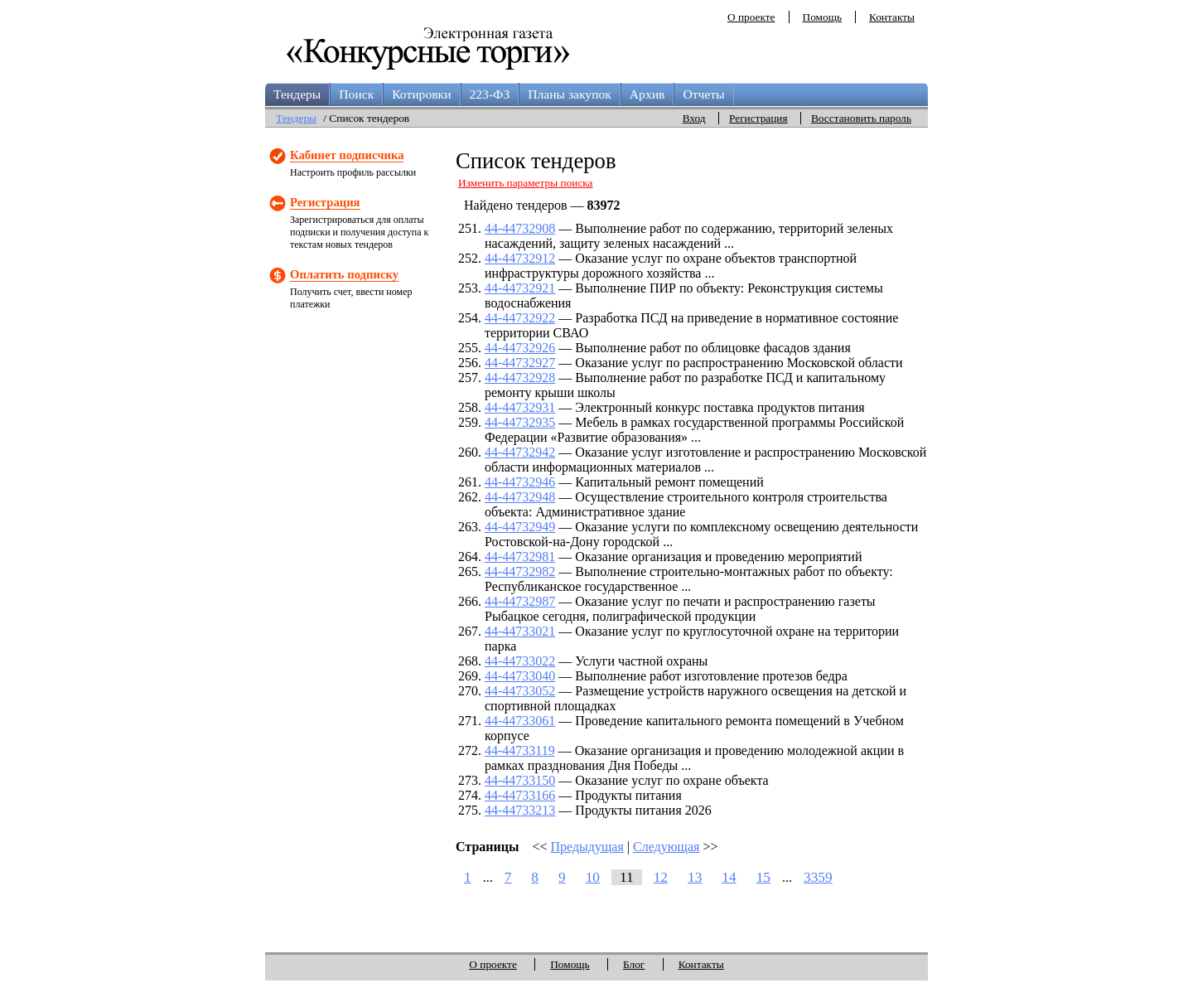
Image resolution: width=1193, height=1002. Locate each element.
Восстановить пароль (861, 118)
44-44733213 (520, 810)
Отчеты (703, 94)
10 (593, 877)
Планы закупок (569, 94)
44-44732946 (520, 482)
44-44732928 (520, 377)
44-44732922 (520, 318)
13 (695, 877)
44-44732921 (520, 288)
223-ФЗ (490, 94)
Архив (647, 94)
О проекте (751, 17)
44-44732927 (520, 363)
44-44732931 (520, 407)
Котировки (421, 94)
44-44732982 (520, 571)
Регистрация (758, 118)
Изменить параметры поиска (525, 183)
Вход (694, 118)
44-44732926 (520, 348)
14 (729, 877)
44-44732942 (520, 452)
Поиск (356, 94)
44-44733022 (520, 661)
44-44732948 (520, 497)
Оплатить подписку (344, 274)
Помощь (822, 17)
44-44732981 (520, 556)
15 (763, 877)
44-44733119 (520, 750)
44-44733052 (520, 691)
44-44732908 (520, 228)
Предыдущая (587, 847)
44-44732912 (520, 258)
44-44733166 (520, 795)
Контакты (892, 17)
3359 (818, 877)
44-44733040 (520, 676)
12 (661, 877)
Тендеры (297, 94)
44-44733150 (520, 780)
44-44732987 (520, 601)
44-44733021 (520, 631)
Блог (634, 964)
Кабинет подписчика (346, 155)
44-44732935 (520, 422)
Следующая (666, 847)
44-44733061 (520, 721)
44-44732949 (520, 527)
